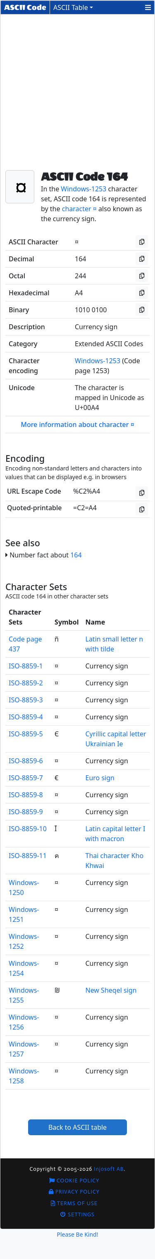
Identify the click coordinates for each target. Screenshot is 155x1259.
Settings (77, 1214)
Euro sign (100, 777)
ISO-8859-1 (26, 666)
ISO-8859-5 (26, 733)
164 (75, 555)
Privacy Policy (74, 1192)
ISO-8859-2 (26, 682)
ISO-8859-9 (26, 811)
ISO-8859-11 (28, 855)
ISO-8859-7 (26, 777)
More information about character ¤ (77, 424)
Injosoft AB (109, 1169)
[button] (148, 7)
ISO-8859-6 (26, 760)
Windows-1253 (83, 188)
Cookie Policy (74, 1180)
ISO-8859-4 (26, 716)
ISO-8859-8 (26, 794)
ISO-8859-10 (28, 828)
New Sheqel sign (111, 990)
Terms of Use (74, 1203)
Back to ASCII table (77, 1127)
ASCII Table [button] (70, 7)
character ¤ (79, 208)
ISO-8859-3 (26, 699)
